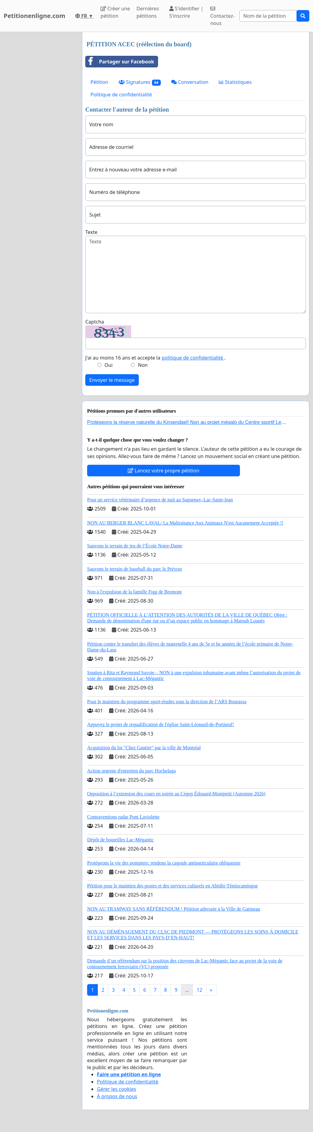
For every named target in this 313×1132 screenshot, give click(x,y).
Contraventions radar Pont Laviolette (123, 816)
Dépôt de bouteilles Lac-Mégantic (120, 839)
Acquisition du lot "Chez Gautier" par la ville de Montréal (144, 747)
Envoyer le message (112, 380)
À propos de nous (117, 1096)
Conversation (189, 82)
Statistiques (235, 82)
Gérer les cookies (116, 1089)
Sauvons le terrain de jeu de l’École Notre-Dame (134, 545)
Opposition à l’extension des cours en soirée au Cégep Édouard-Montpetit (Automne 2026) (176, 793)
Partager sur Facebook (120, 61)
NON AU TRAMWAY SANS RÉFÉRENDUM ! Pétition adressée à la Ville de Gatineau (173, 909)
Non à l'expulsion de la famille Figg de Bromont (134, 591)
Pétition (99, 82)
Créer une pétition (115, 12)
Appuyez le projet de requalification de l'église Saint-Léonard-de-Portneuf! (160, 724)
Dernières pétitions (147, 12)
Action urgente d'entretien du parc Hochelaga (131, 770)
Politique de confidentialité (121, 94)
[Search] (268, 16)
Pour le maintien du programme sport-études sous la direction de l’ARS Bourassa (166, 701)
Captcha (94, 321)
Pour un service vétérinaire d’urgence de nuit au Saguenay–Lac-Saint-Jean (160, 499)
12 (199, 990)
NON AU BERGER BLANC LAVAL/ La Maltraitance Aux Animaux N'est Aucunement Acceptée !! (185, 522)
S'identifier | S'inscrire (186, 12)
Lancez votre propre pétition (163, 470)
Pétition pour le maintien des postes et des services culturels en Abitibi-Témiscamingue (172, 885)
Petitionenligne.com (34, 16)
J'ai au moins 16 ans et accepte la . (155, 357)
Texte (91, 232)
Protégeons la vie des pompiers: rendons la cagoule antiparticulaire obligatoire (164, 862)
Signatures (140, 82)
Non (143, 365)
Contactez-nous (222, 16)
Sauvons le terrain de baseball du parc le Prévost (134, 568)
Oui (109, 365)
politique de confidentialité (193, 357)
